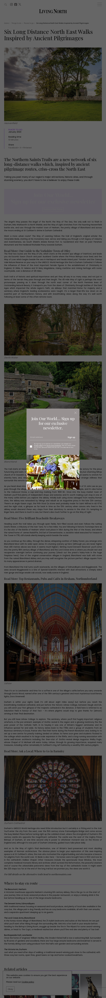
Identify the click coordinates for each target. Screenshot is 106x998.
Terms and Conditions (53, 445)
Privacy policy (38, 445)
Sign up (71, 437)
